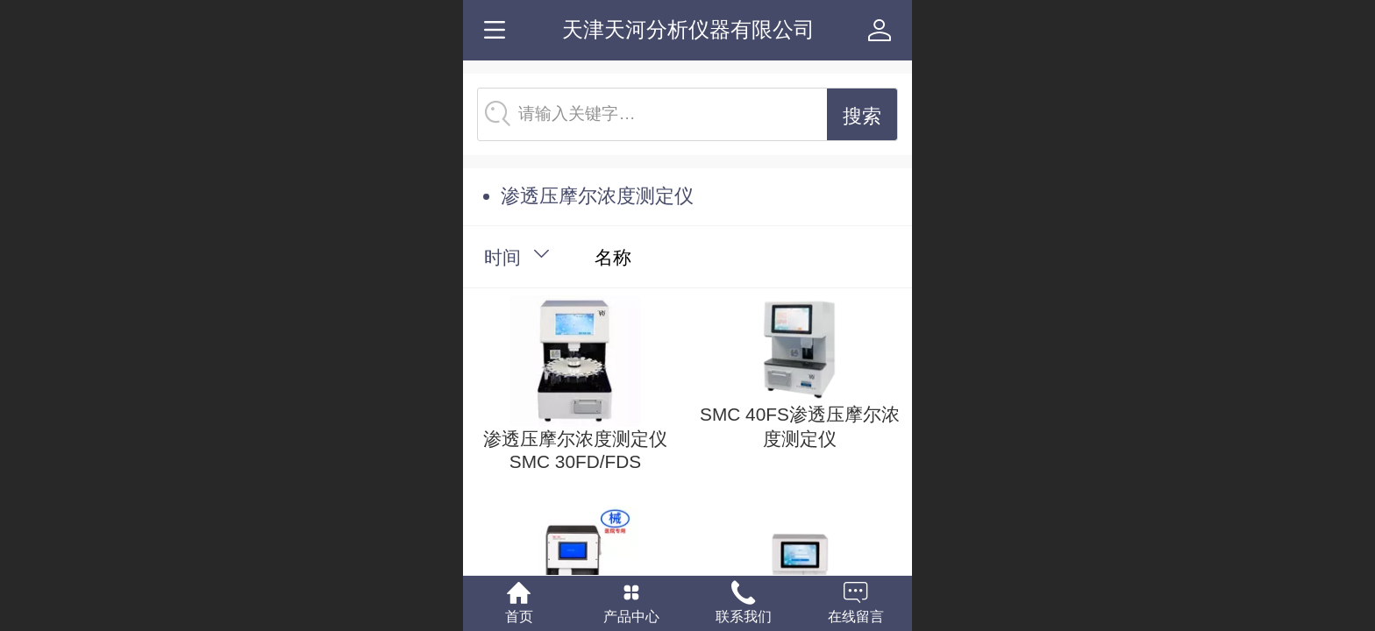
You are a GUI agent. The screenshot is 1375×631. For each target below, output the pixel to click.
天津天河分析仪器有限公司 (688, 29)
